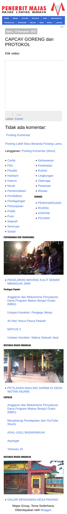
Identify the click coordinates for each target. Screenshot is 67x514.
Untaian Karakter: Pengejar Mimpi (29, 312)
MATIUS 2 (14, 329)
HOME (6, 18)
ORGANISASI (56, 18)
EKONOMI (22, 23)
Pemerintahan (16, 190)
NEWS (15, 18)
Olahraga (44, 180)
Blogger (46, 510)
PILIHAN (44, 218)
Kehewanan (46, 160)
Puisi (10, 216)
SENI (41, 23)
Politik (11, 211)
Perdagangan (16, 201)
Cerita (11, 160)
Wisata (42, 190)
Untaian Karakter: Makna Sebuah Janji (33, 337)
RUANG (43, 208)
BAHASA (35, 18)
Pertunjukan (15, 206)
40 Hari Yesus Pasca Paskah (26, 320)
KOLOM (25, 18)
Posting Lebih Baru (18, 143)
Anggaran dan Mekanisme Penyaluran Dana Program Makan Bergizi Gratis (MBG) (32, 300)
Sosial (11, 231)
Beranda (37, 143)
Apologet (13, 440)
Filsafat (12, 170)
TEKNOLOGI (9, 23)
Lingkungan (45, 175)
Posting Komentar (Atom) (38, 151)
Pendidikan (14, 196)
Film (10, 165)
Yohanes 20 (15, 449)
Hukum (12, 180)
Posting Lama (52, 143)
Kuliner (19, 118)
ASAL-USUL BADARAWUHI (26, 432)
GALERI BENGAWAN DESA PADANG (32, 499)
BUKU (49, 23)
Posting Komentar (18, 135)
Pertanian (44, 185)
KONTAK (44, 213)
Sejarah (12, 221)
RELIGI (33, 23)
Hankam (13, 175)
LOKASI (59, 23)
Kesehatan (45, 165)
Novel (11, 185)
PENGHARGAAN (49, 203)
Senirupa (13, 226)
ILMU (45, 18)
